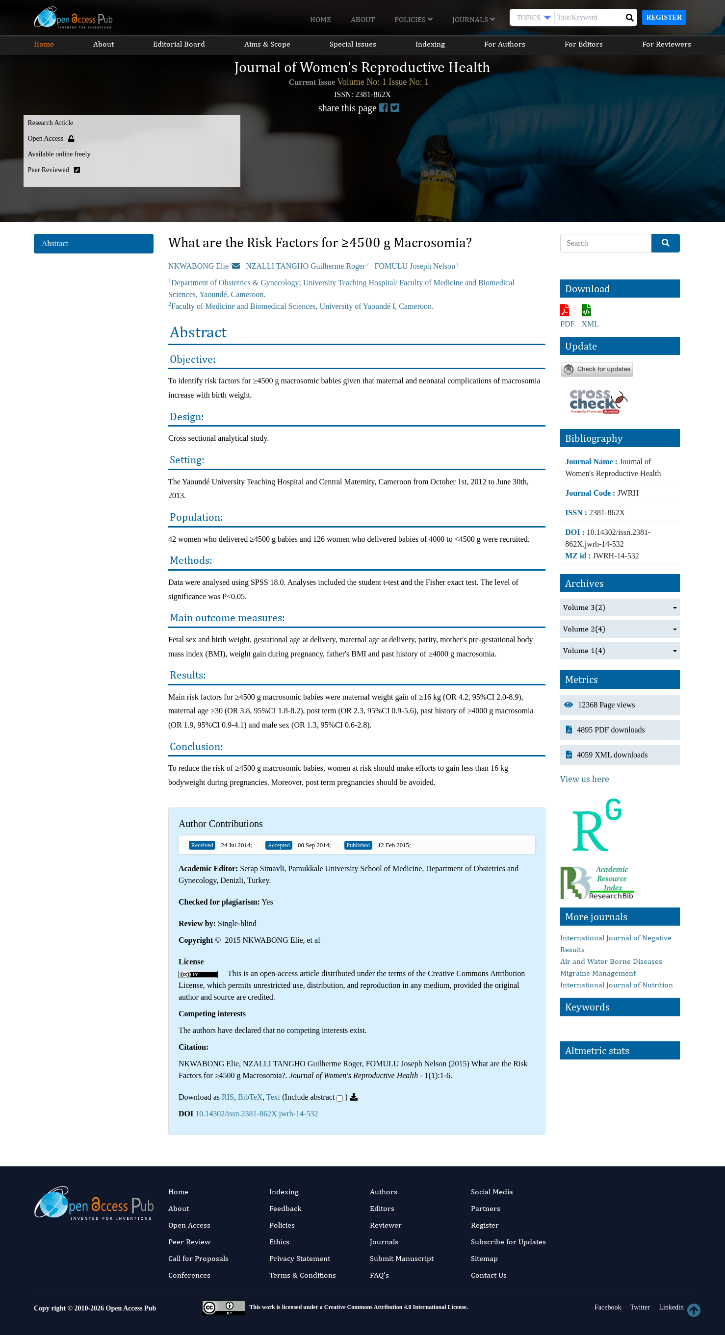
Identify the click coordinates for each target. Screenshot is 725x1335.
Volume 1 (584, 650)
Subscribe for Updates (508, 1241)
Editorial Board (179, 44)
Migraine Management (598, 973)
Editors (382, 1208)
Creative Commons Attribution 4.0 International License (395, 1307)
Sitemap (484, 1258)
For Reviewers (666, 44)
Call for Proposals (198, 1258)
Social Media (492, 1191)
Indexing (430, 44)
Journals (473, 19)
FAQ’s (379, 1275)
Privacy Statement (299, 1258)
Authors (383, 1191)
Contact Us (489, 1275)
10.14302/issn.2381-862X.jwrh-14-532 (256, 1113)
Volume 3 (584, 607)
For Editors (584, 44)
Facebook (607, 1307)
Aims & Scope (267, 44)
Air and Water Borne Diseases (611, 961)
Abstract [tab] (55, 243)
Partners (485, 1208)
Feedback (285, 1208)
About (363, 19)
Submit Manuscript (402, 1258)
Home (320, 19)
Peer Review (189, 1241)
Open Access (189, 1225)
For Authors (504, 44)
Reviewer (386, 1225)
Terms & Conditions (302, 1275)
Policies (413, 19)
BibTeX (250, 1097)
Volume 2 (584, 629)
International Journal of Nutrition (616, 984)
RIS (228, 1097)
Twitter (638, 1307)
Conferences (189, 1275)
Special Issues (353, 44)
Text (273, 1097)
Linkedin (670, 1307)
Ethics (279, 1241)
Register (664, 17)
